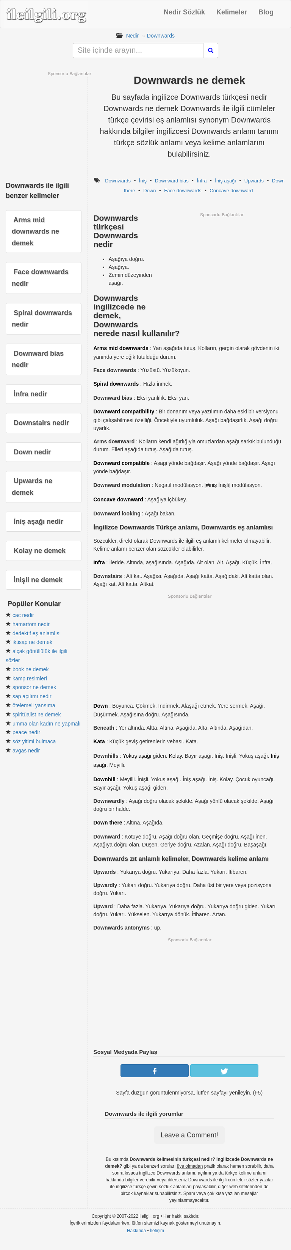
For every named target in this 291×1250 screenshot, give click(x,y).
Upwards (254, 181)
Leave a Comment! (189, 1135)
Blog (266, 12)
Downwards (161, 36)
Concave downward (231, 190)
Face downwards (182, 190)
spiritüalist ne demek (37, 714)
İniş (143, 181)
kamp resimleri (30, 678)
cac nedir (23, 615)
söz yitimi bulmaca (34, 741)
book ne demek (31, 669)
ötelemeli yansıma (34, 705)
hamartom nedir (31, 624)
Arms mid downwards (120, 348)
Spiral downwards (116, 384)
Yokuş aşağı (137, 756)
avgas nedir (26, 750)
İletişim (157, 1230)
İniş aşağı (225, 181)
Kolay (175, 756)
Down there (107, 823)
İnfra (202, 181)
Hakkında (136, 1230)
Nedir (132, 36)
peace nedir (26, 732)
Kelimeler (231, 12)
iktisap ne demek (32, 642)
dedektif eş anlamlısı (37, 633)
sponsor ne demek (34, 687)
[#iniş (211, 485)
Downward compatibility (123, 411)
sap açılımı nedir (32, 696)
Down (149, 190)
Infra (99, 562)
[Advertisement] (221, 271)
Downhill (104, 779)
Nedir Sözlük (184, 12)
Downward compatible (121, 463)
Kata (99, 741)
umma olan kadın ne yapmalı (47, 724)
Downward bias (172, 181)
